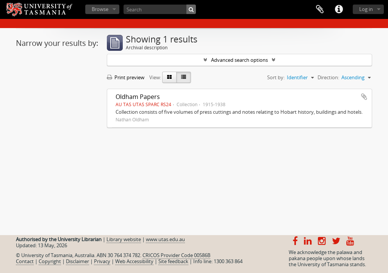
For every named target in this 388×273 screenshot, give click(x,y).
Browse (100, 9)
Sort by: (276, 77)
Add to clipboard (364, 96)
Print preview (125, 77)
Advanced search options (239, 59)
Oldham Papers (138, 97)
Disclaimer (77, 261)
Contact (25, 261)
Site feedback (173, 261)
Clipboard (319, 9)
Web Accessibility (134, 261)
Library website (123, 239)
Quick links (338, 9)
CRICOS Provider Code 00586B (176, 255)
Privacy (102, 261)
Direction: (328, 77)
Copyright (50, 261)
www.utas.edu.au (165, 239)
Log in (366, 9)
